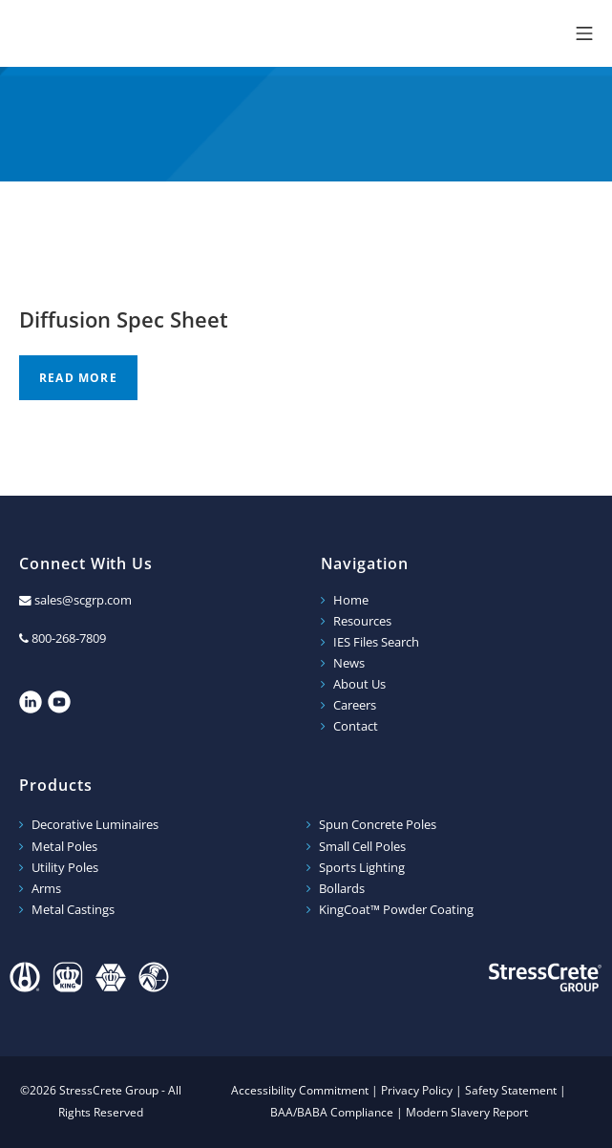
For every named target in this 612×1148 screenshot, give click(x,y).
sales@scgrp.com (83, 600)
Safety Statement (511, 1090)
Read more (78, 378)
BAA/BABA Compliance (331, 1112)
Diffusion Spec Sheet (123, 319)
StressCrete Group (124, 33)
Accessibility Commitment (300, 1090)
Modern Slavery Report (467, 1112)
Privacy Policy (417, 1090)
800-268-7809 (69, 638)
